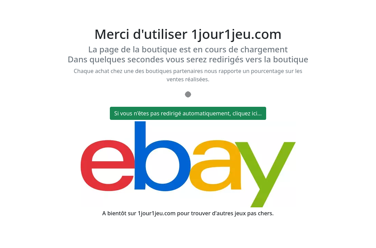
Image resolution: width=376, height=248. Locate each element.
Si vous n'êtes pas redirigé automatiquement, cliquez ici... (188, 113)
